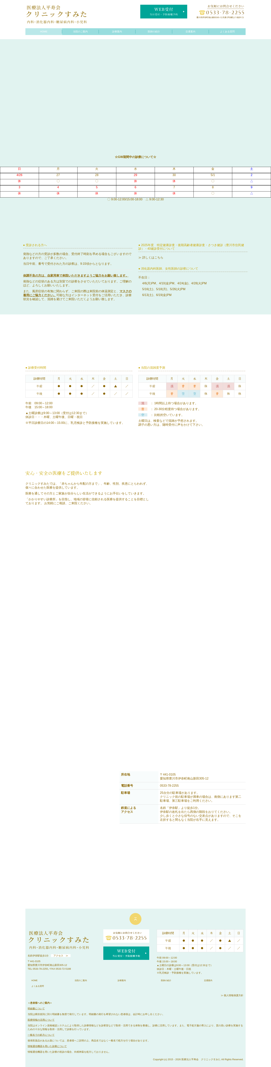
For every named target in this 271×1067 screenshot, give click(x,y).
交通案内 (190, 31)
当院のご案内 (80, 31)
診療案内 (117, 31)
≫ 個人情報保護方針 (232, 995)
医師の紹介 (154, 31)
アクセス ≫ (61, 955)
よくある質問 (227, 31)
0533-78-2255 (40, 968)
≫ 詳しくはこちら (150, 257)
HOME (43, 31)
